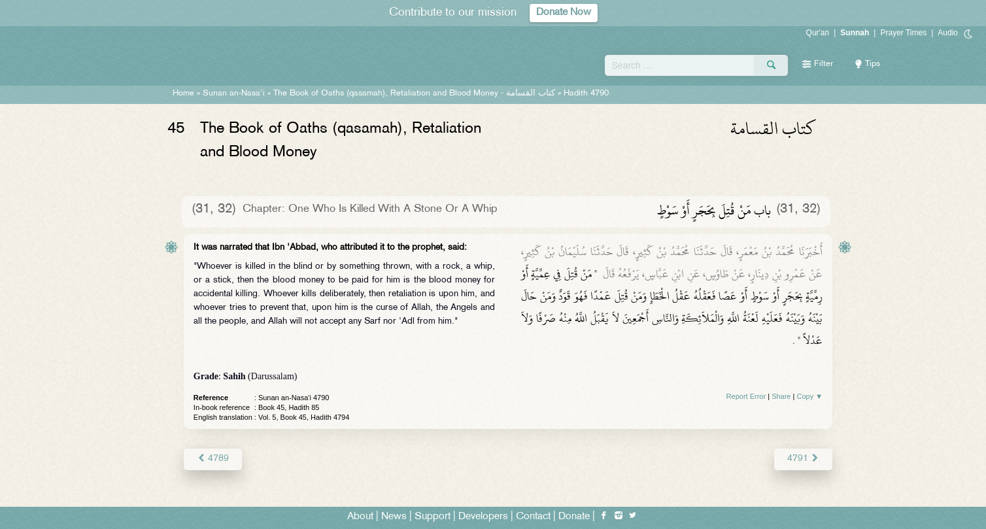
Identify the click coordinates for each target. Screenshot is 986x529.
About (360, 517)
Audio (948, 32)
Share (781, 396)
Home (183, 93)
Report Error (746, 396)
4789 (213, 458)
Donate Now (563, 13)
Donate (574, 517)
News (394, 517)
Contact (533, 517)
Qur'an (818, 32)
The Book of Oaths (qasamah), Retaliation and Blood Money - (414, 93)
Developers (483, 517)
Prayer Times (903, 32)
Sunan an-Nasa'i (234, 93)
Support (432, 517)
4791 (803, 458)
